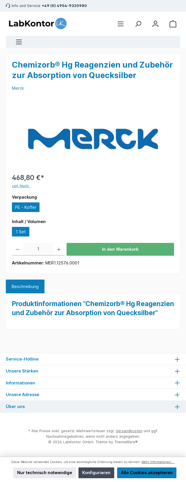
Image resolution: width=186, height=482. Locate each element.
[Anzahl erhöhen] (59, 249)
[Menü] (19, 42)
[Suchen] (138, 24)
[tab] (25, 287)
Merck (18, 88)
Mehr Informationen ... (158, 462)
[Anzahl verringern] (17, 249)
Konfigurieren (96, 472)
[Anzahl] (38, 249)
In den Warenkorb (120, 249)
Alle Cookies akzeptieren (147, 472)
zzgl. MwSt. (21, 186)
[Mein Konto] (155, 24)
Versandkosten (129, 431)
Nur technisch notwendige (44, 472)
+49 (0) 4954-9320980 (64, 5)
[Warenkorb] (173, 24)
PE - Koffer (25, 207)
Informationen (20, 382)
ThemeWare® (126, 442)
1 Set (21, 231)
